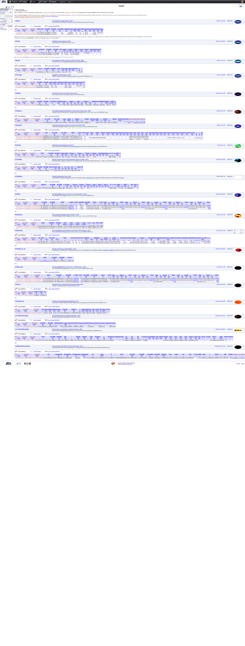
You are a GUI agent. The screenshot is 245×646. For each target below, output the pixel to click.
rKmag (135, 202)
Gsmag (58, 309)
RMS (55, 167)
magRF (71, 101)
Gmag (87, 132)
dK (199, 336)
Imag (101, 29)
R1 (126, 336)
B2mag (94, 29)
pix (79, 69)
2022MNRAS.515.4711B (220, 346)
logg (104, 309)
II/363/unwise (18, 214)
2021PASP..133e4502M (220, 248)
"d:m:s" (32, 30)
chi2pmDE (191, 238)
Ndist (122, 336)
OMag (91, 132)
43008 (146, 340)
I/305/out (17, 60)
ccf (110, 153)
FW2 (71, 222)
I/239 (83, 36)
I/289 (96, 36)
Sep (203, 238)
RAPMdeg (86, 238)
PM (157, 336)
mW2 (81, 238)
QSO (190, 354)
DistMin (78, 336)
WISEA (208, 241)
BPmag (153, 336)
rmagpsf (165, 336)
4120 (123, 208)
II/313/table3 (18, 159)
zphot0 (216, 354)
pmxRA (77, 119)
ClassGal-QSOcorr (89, 323)
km (200, 238)
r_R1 (142, 336)
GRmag (54, 309)
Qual (75, 202)
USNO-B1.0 (40, 29)
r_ (78, 49)
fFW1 (97, 222)
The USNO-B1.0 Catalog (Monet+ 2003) (62, 20)
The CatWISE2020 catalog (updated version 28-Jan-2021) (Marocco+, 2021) (71, 230)
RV (90, 309)
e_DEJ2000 (66, 29)
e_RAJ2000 (60, 29)
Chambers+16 (236, 358)
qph (132, 184)
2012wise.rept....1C (221, 145)
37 (76, 205)
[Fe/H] (97, 309)
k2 (198, 238)
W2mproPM (158, 238)
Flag (127, 119)
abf (205, 238)
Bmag (76, 49)
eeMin (66, 153)
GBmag (50, 309)
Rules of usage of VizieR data (125, 364)
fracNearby (230, 336)
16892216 (121, 207)
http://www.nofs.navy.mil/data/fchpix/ (50, 16)
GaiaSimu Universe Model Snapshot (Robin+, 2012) (65, 301)
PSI (49, 354)
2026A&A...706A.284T (220, 329)
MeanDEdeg (67, 354)
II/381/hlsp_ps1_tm (20, 248)
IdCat (146, 336)
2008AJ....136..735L (221, 60)
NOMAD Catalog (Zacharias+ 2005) (61, 41)
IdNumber (60, 323)
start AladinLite (22, 26)
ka (195, 238)
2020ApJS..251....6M (221, 266)
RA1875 (36, 291)
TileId (56, 323)
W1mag (169, 132)
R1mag (90, 29)
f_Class (196, 354)
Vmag (81, 49)
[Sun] (97, 310)
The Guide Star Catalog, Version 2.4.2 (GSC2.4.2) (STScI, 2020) (68, 125)
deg (47, 30)
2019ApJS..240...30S (221, 214)
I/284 (107, 36)
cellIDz (230, 354)
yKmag (199, 202)
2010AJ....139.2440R (221, 74)
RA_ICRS (47, 119)
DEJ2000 (53, 29)
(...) (67, 50)
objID (72, 132)
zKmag (178, 202)
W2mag (173, 132)
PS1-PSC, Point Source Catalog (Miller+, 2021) (64, 248)
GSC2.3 (40, 68)
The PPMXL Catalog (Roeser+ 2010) (61, 74)
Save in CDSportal (4, 10)
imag (80, 82)
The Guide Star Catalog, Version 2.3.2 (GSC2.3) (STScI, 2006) (68, 60)
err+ (69, 167)
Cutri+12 (242, 358)
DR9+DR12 (137, 122)
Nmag (73, 68)
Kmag (98, 49)
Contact (238, 363)
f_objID (71, 202)
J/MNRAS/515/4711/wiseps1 (22, 346)
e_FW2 (84, 222)
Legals (242, 363)
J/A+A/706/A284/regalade (22, 329)
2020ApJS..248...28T (221, 110)
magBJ (64, 101)
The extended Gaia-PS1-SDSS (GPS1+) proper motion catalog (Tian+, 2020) (71, 110)
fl (84, 82)
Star (183, 354)
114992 (209, 207)
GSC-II (26, 57)
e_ (67, 49)
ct (133, 239)
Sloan (141, 122)
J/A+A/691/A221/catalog (21, 315)
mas (60, 30)
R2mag (98, 29)
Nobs (124, 119)
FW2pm (142, 238)
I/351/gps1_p (18, 110)
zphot (203, 354)
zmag (142, 132)
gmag (131, 132)
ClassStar (81, 323)
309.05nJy (65, 224)
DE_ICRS (56, 119)
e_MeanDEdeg (84, 354)
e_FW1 (78, 222)
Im (68, 157)
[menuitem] (3, 1)
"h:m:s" (24, 30)
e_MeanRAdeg (76, 354)
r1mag (73, 82)
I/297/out (17, 41)
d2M (117, 153)
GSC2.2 (57, 57)
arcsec (18, 30)
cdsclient (43, 38)
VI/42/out (17, 284)
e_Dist (91, 336)
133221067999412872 (44, 261)
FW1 (65, 222)
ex (112, 153)
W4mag (182, 132)
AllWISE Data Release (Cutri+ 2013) (61, 176)
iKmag (156, 202)
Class (76, 68)
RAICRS (65, 309)
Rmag (86, 49)
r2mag (77, 82)
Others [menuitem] (62, 1)
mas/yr (75, 30)
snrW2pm (128, 238)
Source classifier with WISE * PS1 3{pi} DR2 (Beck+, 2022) (67, 346)
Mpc (65, 338)
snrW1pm (123, 238)
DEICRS (73, 309)
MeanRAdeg (58, 354)
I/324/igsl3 (18, 93)
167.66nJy (71, 224)
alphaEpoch (95, 101)
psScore (70, 257)
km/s (90, 310)
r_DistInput (117, 336)
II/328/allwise (18, 176)
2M (144, 122)
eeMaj (62, 153)
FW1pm (134, 238)
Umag (117, 132)
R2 (132, 336)
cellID (199, 354)
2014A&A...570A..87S (220, 93)
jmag (66, 68)
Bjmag (97, 132)
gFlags (121, 202)
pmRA (75, 29)
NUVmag (192, 132)
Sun (93, 310)
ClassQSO (75, 323)
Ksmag (157, 132)
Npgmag (113, 132)
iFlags (165, 202)
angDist (161, 336)
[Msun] (221, 338)
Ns (100, 202)
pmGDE (120, 119)
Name (64, 238)
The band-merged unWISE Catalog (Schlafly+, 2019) (65, 214)
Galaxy (176, 354)
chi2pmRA (185, 238)
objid (44, 257)
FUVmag (186, 132)
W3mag (178, 132)
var (114, 153)
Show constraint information (21, 10)
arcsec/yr (106, 239)
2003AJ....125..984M (221, 20)
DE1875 (41, 291)
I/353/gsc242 (18, 125)
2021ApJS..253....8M (221, 230)
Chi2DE (114, 119)
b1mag (65, 82)
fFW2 (101, 222)
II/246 (140, 36)
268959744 (71, 208)
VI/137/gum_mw (19, 301)
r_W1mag (207, 336)
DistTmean (111, 336)
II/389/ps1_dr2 (19, 267)
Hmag (94, 49)
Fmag (62, 68)
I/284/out (17, 20)
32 (76, 208)
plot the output (37, 26)
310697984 (71, 205)
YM (60, 49)
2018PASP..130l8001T (108, 250)
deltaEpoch (102, 101)
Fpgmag (103, 132)
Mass (93, 309)
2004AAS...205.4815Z (220, 41)
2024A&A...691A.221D (220, 315)
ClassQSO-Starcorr (110, 323)
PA (202, 132)
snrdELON (173, 238)
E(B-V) (214, 336)
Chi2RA (87, 119)
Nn (53, 167)
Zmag (161, 132)
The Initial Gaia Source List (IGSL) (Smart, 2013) (64, 93)
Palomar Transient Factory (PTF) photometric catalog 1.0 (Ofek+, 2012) (70, 159)
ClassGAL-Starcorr (99, 323)
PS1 (129, 122)
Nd (102, 202)
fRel (225, 336)
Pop (43, 309)
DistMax (84, 336)
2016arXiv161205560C (220, 193)
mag (86, 30)
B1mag (86, 29)
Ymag (164, 132)
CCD (81, 167)
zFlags (186, 202)
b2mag (69, 82)
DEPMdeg (96, 238)
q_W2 (93, 222)
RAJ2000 (47, 29)
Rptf (59, 167)
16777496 (121, 205)
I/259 (90, 36)
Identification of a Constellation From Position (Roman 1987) (67, 284)
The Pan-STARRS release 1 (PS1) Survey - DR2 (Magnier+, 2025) (69, 267)
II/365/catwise (19, 230)
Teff (100, 309)
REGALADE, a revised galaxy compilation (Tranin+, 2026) (67, 329)
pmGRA (92, 119)
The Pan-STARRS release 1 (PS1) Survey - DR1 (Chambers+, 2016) (69, 194)
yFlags (208, 202)
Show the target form (20, 9)
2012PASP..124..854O (220, 159)
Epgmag (108, 132)
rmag (64, 119)
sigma (101, 354)
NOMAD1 (41, 49)
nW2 (78, 238)
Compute (3, 24)
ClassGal (70, 323)
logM (221, 336)
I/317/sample (18, 74)
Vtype (108, 309)
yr (71, 30)
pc (79, 310)
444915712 (71, 207)
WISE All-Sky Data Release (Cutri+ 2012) (63, 145)
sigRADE (163, 354)
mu (72, 167)
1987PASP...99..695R (221, 284)
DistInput (97, 336)
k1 (196, 238)
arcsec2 (102, 355)
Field (78, 167)
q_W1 (89, 222)
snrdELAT (179, 238)
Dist (168, 238)
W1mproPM (151, 238)
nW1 (72, 238)
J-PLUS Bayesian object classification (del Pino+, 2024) (66, 315)
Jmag (91, 49)
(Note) (122, 177)
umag (127, 132)
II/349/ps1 (17, 194)
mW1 (75, 238)
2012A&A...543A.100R (220, 301)
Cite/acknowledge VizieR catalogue (126, 363)
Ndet (82, 29)
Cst (45, 291)
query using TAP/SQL (54, 26)
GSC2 (46, 132)
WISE (42, 153)
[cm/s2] (103, 310)
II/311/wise (18, 145)
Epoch (71, 29)
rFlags (143, 202)
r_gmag (203, 336)
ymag (146, 132)
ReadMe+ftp (230, 20)
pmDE (79, 29)
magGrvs (86, 101)
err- (66, 167)
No (83, 82)
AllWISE (43, 184)
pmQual (164, 238)
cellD (225, 354)
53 (76, 207)
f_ (220, 354)
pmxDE (105, 119)
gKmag (113, 202)
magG (78, 101)
